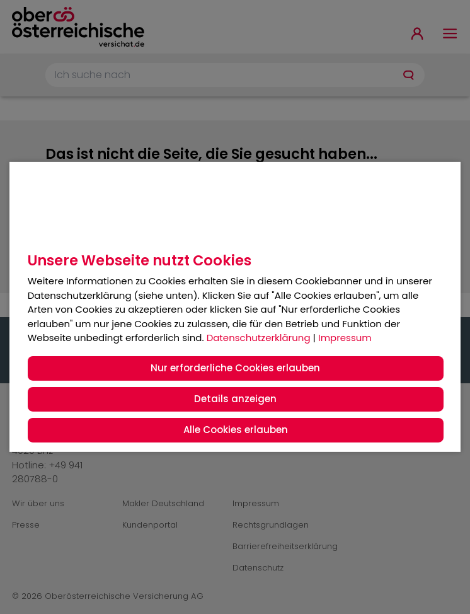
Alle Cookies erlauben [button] (235, 429)
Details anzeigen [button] (235, 398)
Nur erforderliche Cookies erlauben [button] (235, 367)
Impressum (345, 337)
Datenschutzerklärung (259, 337)
